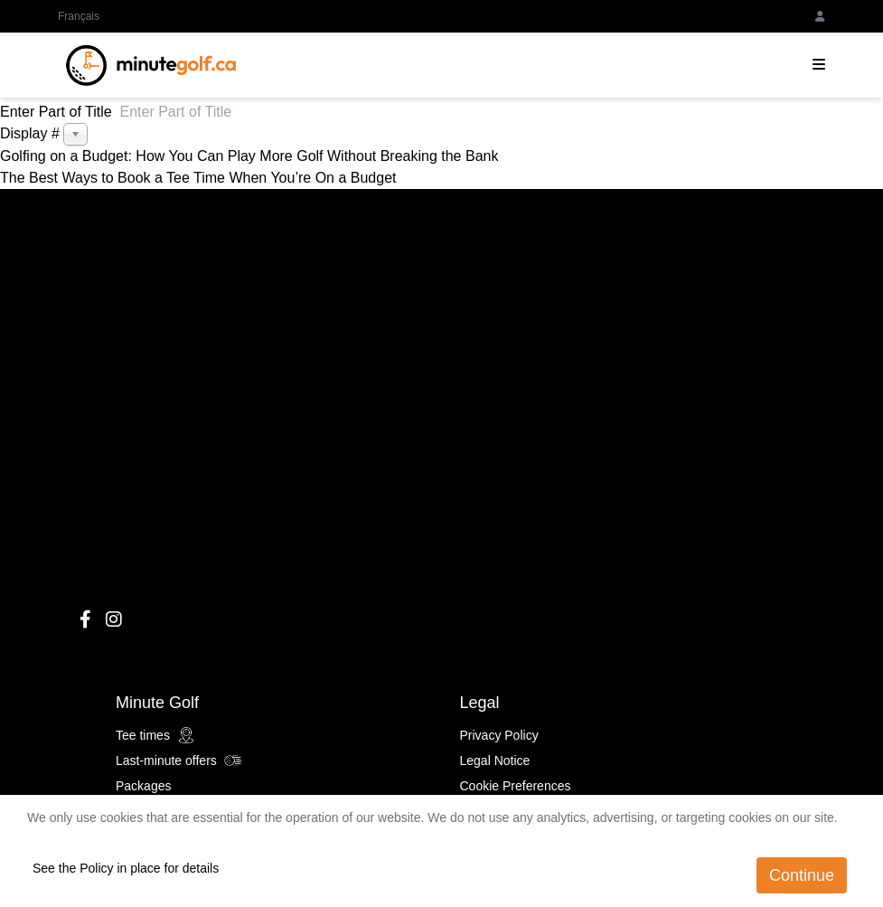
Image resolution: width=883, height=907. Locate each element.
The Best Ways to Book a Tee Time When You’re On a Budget (198, 177)
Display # (31, 133)
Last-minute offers (179, 760)
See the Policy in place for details (126, 868)
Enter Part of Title (60, 111)
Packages (143, 786)
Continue (801, 875)
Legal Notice (495, 760)
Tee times (155, 735)
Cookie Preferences (515, 786)
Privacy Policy (499, 735)
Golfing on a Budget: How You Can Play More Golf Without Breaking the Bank (249, 156)
